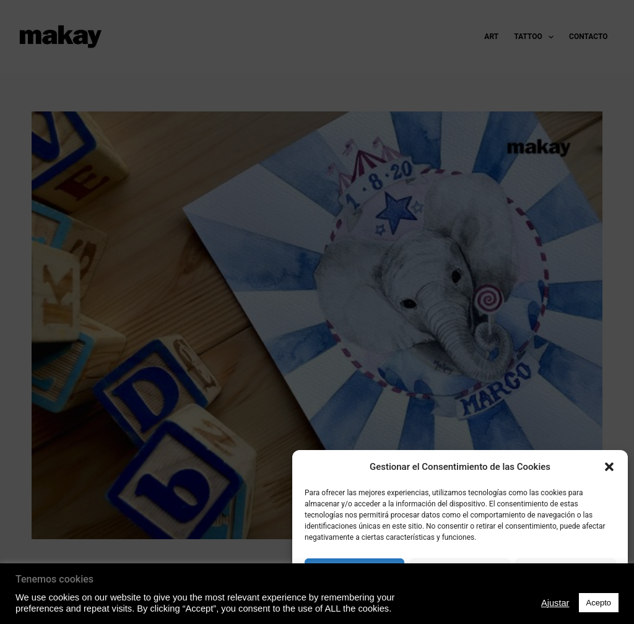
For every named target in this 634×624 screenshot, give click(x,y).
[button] (609, 467)
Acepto (355, 572)
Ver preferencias (566, 572)
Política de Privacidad (459, 601)
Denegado (460, 572)
